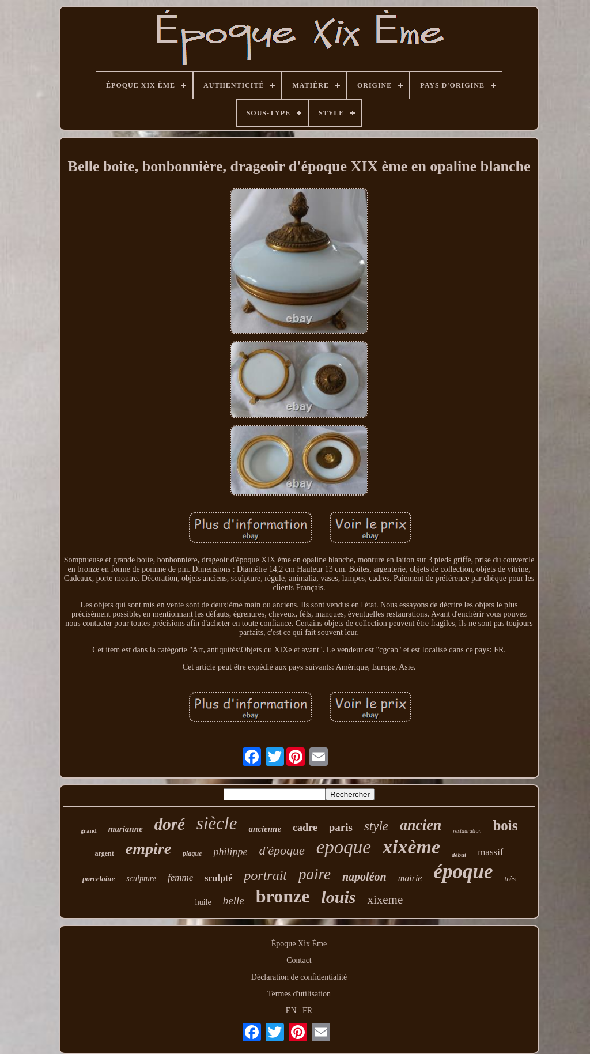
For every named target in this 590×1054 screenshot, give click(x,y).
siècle (216, 823)
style (376, 826)
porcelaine (98, 878)
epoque (343, 847)
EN (291, 1010)
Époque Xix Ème (299, 943)
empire (148, 848)
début (459, 854)
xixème (411, 846)
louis (338, 896)
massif (490, 852)
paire (314, 874)
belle (233, 900)
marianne (125, 828)
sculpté (218, 878)
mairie (410, 878)
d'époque (281, 850)
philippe (230, 851)
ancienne (264, 828)
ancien (420, 825)
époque (463, 871)
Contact (299, 960)
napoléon (364, 876)
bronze (283, 896)
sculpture (141, 878)
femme (180, 877)
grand (89, 830)
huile (203, 902)
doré (169, 824)
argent (104, 853)
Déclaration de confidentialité (299, 977)
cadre (305, 827)
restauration (467, 831)
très (510, 878)
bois (505, 825)
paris (341, 827)
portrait (265, 875)
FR (307, 1010)
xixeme (385, 899)
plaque (192, 853)
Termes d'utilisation (299, 993)
